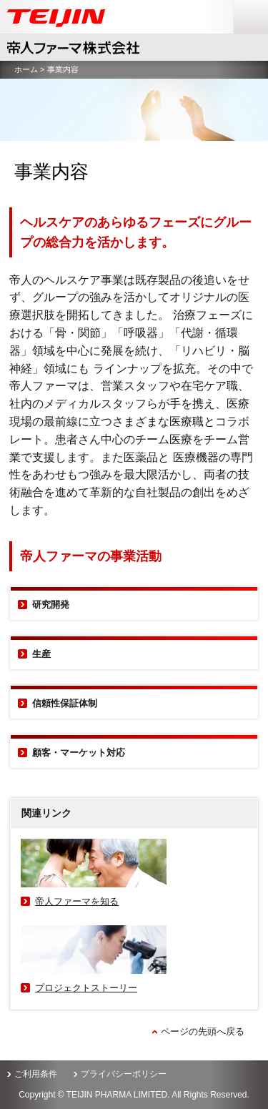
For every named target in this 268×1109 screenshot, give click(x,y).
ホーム (26, 69)
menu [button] (246, 6)
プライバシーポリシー (124, 1074)
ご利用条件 (35, 1074)
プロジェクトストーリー (86, 987)
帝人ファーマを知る (77, 901)
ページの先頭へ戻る (202, 1031)
